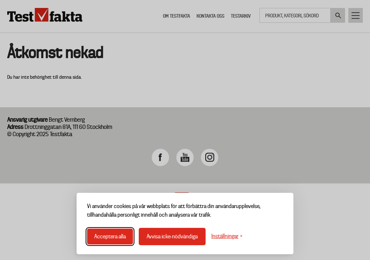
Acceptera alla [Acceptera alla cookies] (110, 236)
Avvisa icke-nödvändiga (172, 236)
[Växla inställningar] (226, 236)
